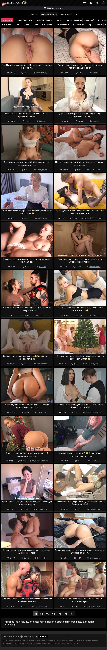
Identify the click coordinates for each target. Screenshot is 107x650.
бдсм (35, 25)
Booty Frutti (42, 170)
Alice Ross (97, 606)
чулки (26, 25)
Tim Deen (98, 218)
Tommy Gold (97, 412)
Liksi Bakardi (42, 364)
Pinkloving (95, 461)
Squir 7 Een (42, 412)
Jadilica (88, 412)
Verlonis (42, 267)
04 (53, 614)
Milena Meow (94, 267)
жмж (57, 20)
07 (71, 614)
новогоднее (77, 25)
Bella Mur (42, 315)
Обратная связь (29, 636)
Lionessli (95, 315)
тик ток (6, 25)
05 (59, 614)
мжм (16, 25)
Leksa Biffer (95, 509)
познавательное (43, 20)
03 (47, 614)
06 (65, 614)
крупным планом (23, 20)
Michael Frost (42, 509)
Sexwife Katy (41, 73)
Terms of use (15, 636)
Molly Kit (38, 606)
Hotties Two (95, 170)
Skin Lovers (95, 558)
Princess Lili (89, 364)
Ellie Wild (98, 364)
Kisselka (96, 73)
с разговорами (94, 25)
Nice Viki (44, 606)
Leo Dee (45, 461)
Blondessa (42, 218)
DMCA (5, 636)
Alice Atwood (89, 218)
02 (41, 614)
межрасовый (61, 25)
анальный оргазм (72, 20)
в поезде (47, 25)
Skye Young (37, 461)
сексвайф (89, 20)
